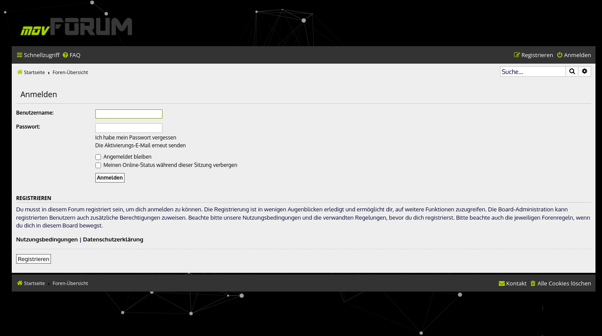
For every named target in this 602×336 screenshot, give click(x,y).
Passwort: (28, 126)
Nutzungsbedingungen (47, 239)
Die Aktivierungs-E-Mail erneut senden (140, 145)
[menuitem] (71, 55)
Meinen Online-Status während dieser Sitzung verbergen (166, 165)
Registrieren (33, 258)
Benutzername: (35, 112)
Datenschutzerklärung (113, 239)
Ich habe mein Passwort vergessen (135, 137)
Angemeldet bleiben (123, 156)
